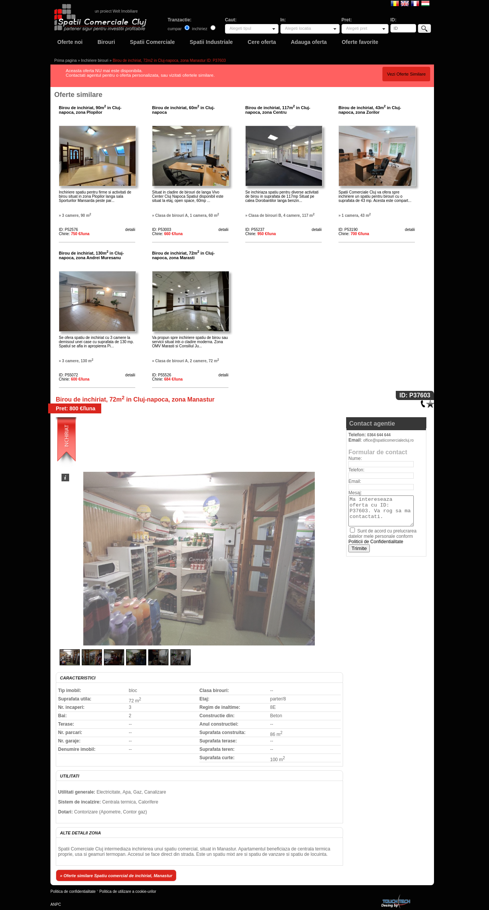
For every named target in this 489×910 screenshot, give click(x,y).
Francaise (415, 3)
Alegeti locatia (298, 28)
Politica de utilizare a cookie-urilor (127, 891)
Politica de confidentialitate (73, 891)
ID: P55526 (161, 375)
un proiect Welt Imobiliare (116, 11)
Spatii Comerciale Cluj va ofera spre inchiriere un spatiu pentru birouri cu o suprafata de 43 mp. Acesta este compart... (374, 196)
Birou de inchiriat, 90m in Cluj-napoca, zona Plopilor (90, 110)
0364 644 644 (378, 435)
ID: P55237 (254, 230)
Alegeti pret (357, 28)
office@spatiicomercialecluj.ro (388, 440)
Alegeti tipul (240, 28)
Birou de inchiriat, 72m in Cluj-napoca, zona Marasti (183, 255)
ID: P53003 (161, 230)
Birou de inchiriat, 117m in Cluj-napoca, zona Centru (277, 110)
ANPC (55, 904)
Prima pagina (65, 60)
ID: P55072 (68, 375)
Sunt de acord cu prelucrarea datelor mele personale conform (382, 536)
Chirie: (74, 234)
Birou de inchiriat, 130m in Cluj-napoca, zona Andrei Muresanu (91, 255)
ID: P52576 (68, 230)
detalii (130, 230)
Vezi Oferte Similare (406, 74)
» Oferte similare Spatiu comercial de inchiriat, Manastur (116, 875)
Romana (395, 3)
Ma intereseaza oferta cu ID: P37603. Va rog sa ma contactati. (381, 510)
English (405, 3)
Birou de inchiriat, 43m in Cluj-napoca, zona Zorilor (369, 110)
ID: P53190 (348, 230)
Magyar (425, 3)
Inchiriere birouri (94, 60)
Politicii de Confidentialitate (375, 541)
